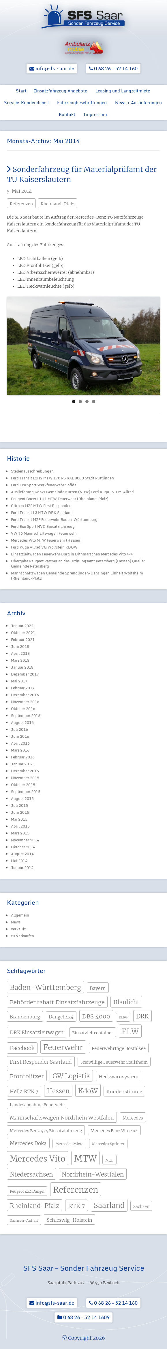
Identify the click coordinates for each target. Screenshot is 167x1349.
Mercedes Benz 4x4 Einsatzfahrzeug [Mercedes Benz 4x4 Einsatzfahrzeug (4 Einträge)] (46, 1130)
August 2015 (22, 798)
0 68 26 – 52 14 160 (113, 68)
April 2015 (20, 826)
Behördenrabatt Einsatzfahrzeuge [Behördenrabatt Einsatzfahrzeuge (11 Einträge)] (57, 1002)
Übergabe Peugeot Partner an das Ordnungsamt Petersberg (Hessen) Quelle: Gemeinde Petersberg (78, 563)
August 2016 (22, 722)
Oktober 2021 (23, 632)
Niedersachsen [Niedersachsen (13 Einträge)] (31, 1174)
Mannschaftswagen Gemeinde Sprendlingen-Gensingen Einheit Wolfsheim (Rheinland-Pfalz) (77, 575)
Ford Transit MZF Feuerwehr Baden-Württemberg (54, 519)
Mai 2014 (19, 860)
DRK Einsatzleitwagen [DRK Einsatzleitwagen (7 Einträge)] (36, 1032)
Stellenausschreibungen (32, 471)
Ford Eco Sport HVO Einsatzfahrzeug (43, 526)
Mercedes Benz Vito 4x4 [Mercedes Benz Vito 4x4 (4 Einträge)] (114, 1130)
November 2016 (25, 702)
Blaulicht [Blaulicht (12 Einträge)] (126, 1002)
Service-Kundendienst (26, 102)
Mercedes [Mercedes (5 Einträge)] (133, 1118)
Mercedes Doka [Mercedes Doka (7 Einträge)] (28, 1143)
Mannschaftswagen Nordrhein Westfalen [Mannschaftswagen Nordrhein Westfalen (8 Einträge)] (62, 1117)
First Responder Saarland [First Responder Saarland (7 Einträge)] (41, 1062)
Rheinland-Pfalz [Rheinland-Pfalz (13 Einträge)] (34, 1206)
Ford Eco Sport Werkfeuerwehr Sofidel (44, 485)
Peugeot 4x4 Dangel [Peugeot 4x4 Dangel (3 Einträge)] (27, 1191)
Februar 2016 (23, 757)
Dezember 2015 (25, 771)
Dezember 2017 (25, 674)
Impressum (95, 114)
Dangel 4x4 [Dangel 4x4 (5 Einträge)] (61, 1017)
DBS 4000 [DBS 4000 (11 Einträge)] (96, 1016)
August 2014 (22, 854)
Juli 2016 (19, 729)
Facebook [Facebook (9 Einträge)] (22, 1048)
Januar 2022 (22, 626)
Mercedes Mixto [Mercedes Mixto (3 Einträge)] (69, 1144)
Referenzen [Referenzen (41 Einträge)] (75, 1190)
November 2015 (25, 778)
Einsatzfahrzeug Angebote (60, 90)
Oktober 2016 (23, 708)
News (15, 922)
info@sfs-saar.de (51, 68)
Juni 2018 (20, 646)
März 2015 (20, 833)
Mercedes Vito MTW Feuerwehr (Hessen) (46, 540)
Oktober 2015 (23, 784)
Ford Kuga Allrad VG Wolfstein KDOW (44, 547)
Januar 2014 (22, 867)
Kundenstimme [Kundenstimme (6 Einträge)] (124, 1091)
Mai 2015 (19, 819)
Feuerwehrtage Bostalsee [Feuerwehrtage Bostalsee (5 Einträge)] (119, 1048)
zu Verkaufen (22, 936)
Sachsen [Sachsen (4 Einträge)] (141, 1206)
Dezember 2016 (25, 695)
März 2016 (20, 750)
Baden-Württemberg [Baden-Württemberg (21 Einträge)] (45, 987)
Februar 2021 (23, 639)
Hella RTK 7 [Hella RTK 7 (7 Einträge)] (24, 1091)
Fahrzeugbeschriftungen (82, 102)
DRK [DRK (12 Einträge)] (142, 1016)
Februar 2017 (23, 688)
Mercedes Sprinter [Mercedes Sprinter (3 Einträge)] (108, 1144)
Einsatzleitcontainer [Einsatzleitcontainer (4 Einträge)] (92, 1032)
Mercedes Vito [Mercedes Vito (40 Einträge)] (37, 1158)
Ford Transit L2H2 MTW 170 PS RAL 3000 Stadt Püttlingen (62, 478)
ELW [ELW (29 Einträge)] (130, 1031)
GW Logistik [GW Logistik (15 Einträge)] (71, 1076)
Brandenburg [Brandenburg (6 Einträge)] (25, 1017)
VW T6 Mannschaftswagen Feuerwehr (44, 533)
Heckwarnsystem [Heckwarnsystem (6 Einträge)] (118, 1076)
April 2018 (20, 653)
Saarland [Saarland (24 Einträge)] (109, 1205)
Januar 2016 (22, 764)
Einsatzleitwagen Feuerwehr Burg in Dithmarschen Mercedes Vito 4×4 (72, 554)
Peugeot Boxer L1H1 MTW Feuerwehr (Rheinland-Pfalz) (59, 499)
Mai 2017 (19, 681)
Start (21, 90)
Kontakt (67, 114)
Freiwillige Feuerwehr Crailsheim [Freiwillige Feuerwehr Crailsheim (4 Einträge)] (114, 1062)
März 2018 (20, 660)
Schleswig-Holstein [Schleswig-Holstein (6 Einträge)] (69, 1220)
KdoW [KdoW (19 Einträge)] (88, 1091)
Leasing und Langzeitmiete (122, 90)
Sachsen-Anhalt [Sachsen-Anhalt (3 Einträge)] (24, 1220)
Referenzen (21, 203)
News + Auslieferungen (138, 102)
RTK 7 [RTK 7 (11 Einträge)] (76, 1205)
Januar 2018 (22, 667)
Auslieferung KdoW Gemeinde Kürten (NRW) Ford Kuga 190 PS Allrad (72, 492)
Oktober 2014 (23, 847)
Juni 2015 (20, 812)
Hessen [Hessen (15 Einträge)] (58, 1091)
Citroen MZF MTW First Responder (41, 505)
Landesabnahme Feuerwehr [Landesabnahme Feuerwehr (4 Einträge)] (37, 1104)
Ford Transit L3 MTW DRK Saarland (42, 512)
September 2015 (25, 791)
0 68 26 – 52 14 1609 (83, 1317)
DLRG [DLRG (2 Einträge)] (123, 1017)
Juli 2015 (19, 805)
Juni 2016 (20, 736)
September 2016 (25, 715)
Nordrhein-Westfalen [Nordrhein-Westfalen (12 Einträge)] (93, 1174)
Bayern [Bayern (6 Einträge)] (98, 988)
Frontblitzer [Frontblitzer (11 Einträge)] (27, 1076)
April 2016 (20, 743)
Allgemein (20, 915)
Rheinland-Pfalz (57, 203)
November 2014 (25, 840)
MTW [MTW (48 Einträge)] (85, 1158)
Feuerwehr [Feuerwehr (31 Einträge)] (63, 1047)
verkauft (18, 929)
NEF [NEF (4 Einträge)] (109, 1160)
